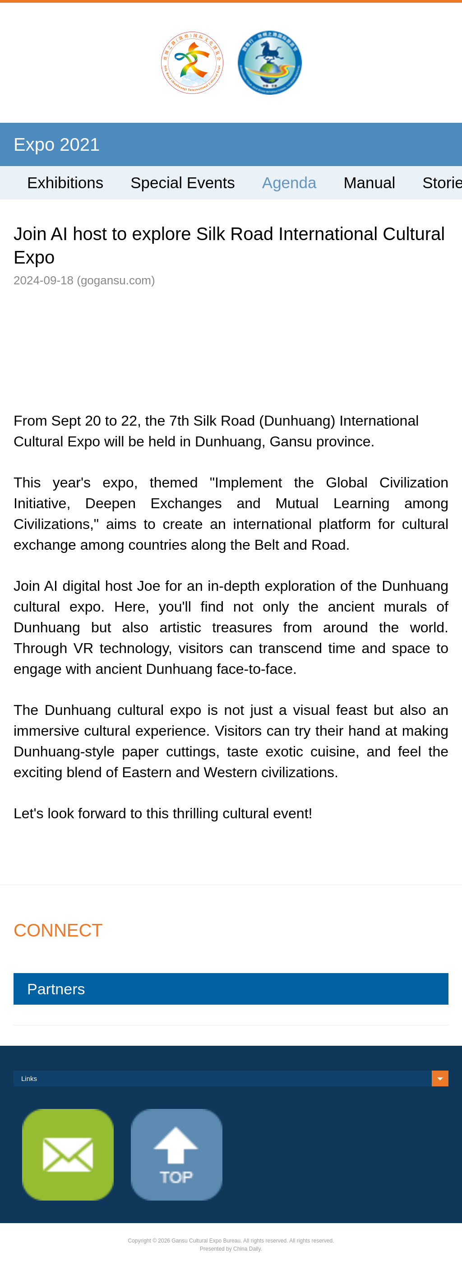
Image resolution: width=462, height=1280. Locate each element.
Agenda (289, 182)
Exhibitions (65, 182)
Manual (369, 182)
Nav (35, 57)
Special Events (182, 182)
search (427, 57)
